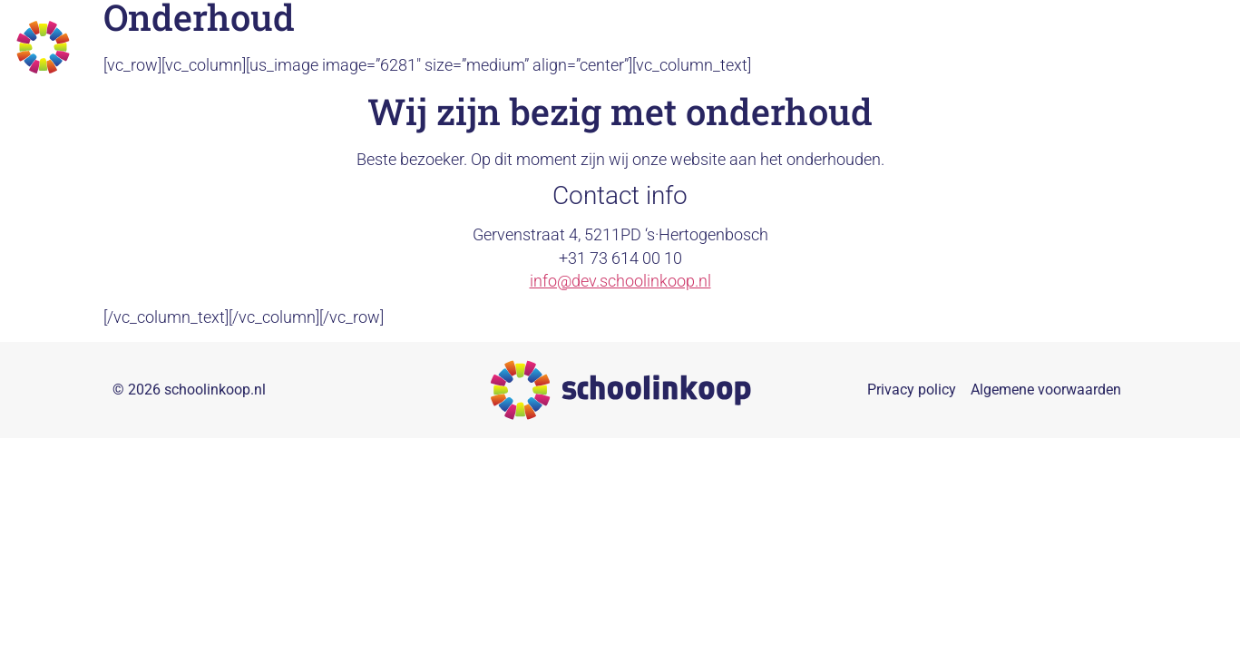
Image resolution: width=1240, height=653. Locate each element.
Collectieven (755, 47)
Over (955, 47)
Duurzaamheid (867, 46)
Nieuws (1118, 47)
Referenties (1032, 46)
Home (671, 46)
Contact (1191, 46)
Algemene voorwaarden (1046, 400)
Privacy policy (911, 400)
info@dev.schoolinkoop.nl (620, 291)
